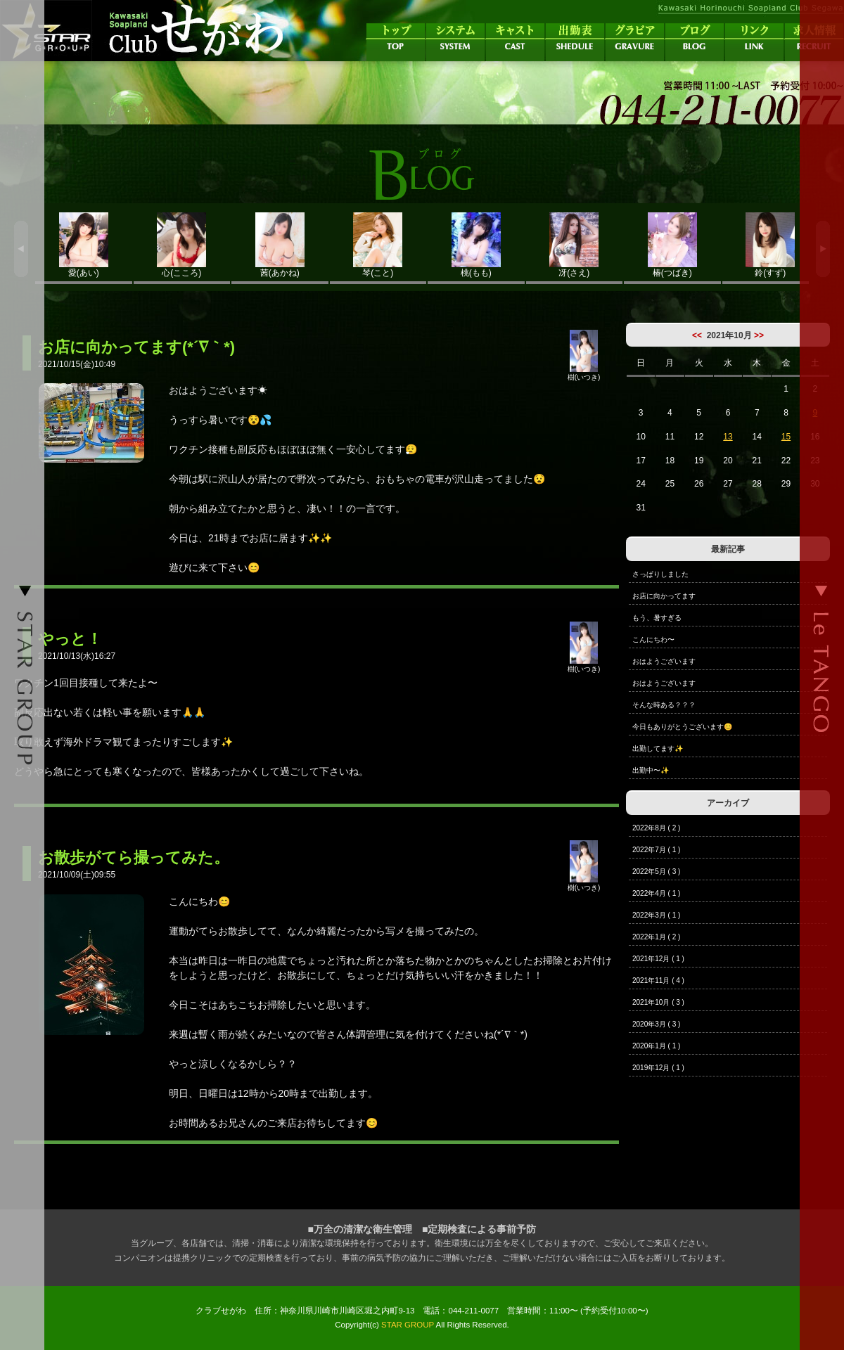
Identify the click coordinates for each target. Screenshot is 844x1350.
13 (727, 437)
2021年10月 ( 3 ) (658, 1002)
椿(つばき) (672, 245)
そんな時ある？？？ (664, 705)
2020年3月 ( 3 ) (656, 1024)
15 (786, 437)
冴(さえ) (574, 245)
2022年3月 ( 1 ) (656, 915)
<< (697, 335)
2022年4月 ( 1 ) (656, 893)
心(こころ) (182, 245)
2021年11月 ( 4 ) (658, 980)
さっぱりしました (660, 574)
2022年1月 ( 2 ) (656, 937)
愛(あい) (83, 245)
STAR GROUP (407, 1324)
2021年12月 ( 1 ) (658, 959)
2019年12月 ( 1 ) (658, 1068)
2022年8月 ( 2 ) (656, 828)
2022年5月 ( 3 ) (656, 871)
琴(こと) (378, 245)
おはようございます (664, 661)
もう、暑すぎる (657, 618)
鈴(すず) (770, 245)
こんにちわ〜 (653, 639)
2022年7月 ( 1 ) (656, 850)
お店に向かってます (664, 596)
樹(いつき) (584, 373)
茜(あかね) (279, 245)
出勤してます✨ (657, 748)
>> (759, 335)
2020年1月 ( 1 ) (656, 1046)
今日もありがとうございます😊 (682, 727)
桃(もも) (476, 245)
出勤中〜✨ (650, 770)
